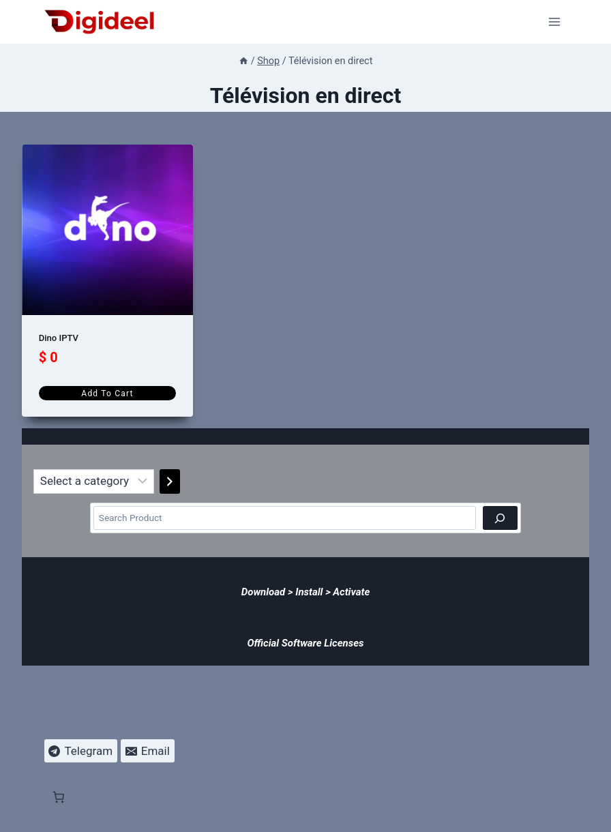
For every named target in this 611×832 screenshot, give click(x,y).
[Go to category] (170, 481)
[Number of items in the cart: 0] (36, 613)
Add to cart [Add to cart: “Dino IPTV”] (107, 393)
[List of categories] (93, 481)
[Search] (500, 518)
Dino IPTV (58, 338)
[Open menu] (554, 21)
